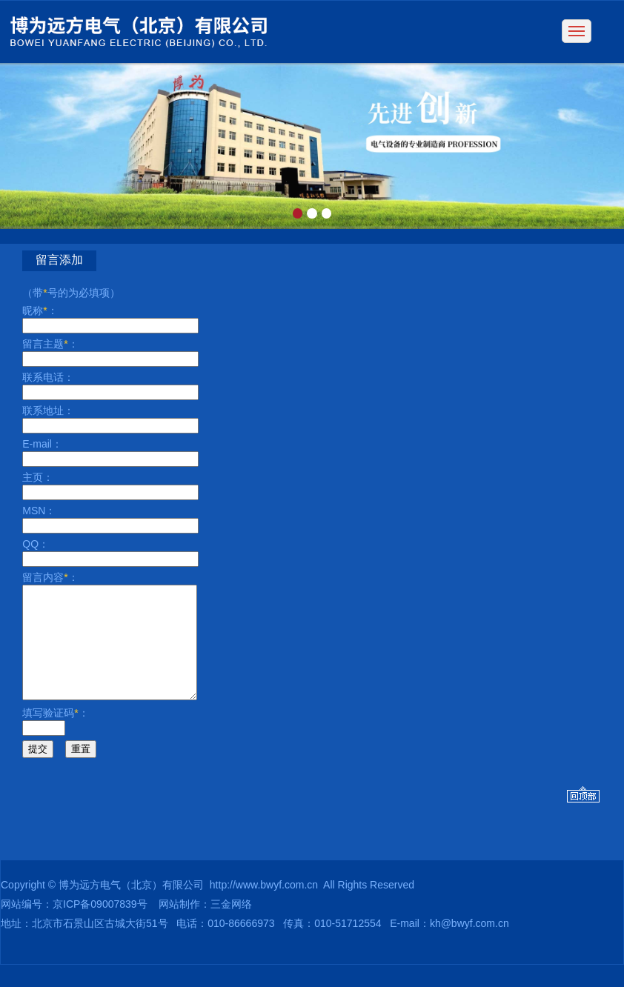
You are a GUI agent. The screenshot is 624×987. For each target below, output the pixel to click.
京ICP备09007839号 (100, 926)
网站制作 (179, 926)
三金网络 (231, 926)
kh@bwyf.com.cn (469, 945)
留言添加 (59, 259)
